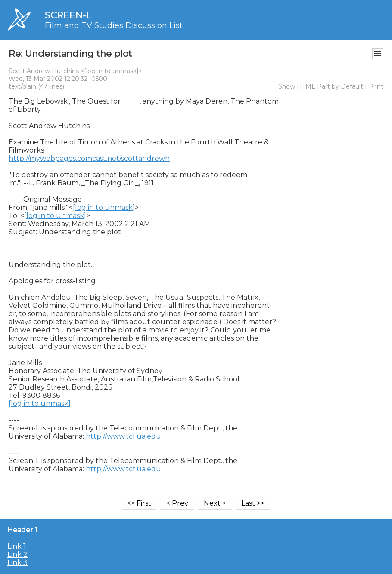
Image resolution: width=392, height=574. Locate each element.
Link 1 (16, 546)
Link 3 (17, 563)
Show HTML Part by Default (320, 86)
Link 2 (17, 554)
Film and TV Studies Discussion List (114, 25)
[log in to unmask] (111, 71)
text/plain (22, 86)
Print (376, 86)
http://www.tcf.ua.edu (123, 436)
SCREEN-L (68, 15)
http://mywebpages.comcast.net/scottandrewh (89, 158)
